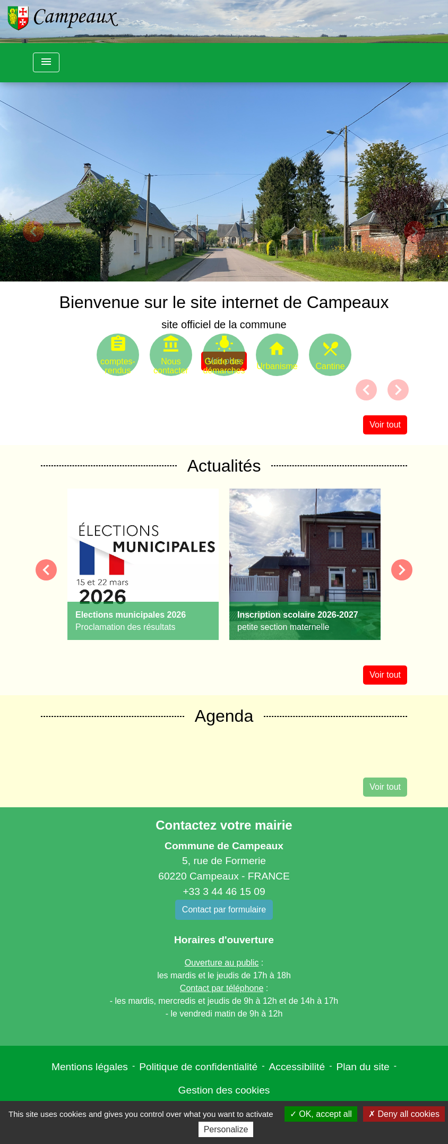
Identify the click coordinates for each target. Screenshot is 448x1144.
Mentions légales (89, 1066)
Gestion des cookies (224, 1090)
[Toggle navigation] (46, 62)
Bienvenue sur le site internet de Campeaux (224, 302)
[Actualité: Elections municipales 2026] (143, 564)
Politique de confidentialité (198, 1066)
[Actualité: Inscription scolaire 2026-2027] (305, 564)
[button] (33, 231)
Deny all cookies (404, 1114)
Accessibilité (297, 1066)
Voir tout (385, 424)
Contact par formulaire (224, 909)
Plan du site (362, 1066)
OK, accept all (321, 1114)
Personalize (226, 1129)
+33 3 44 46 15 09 (224, 891)
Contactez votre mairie (224, 825)
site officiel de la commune (223, 324)
